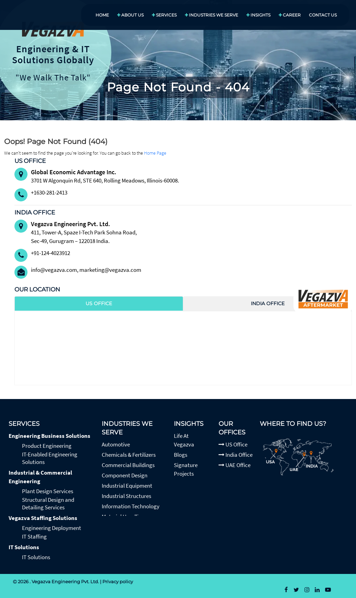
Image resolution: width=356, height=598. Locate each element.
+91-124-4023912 (50, 253)
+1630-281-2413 (49, 192)
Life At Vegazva (184, 440)
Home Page (155, 153)
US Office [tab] (99, 303)
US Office (233, 444)
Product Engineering (46, 446)
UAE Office (235, 465)
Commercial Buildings (128, 465)
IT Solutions (24, 547)
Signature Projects (186, 469)
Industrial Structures (126, 496)
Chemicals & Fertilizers (129, 454)
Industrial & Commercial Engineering (40, 477)
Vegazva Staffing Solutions (43, 518)
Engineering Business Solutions (49, 436)
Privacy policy (117, 581)
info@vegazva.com (54, 270)
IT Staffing (34, 536)
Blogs (180, 454)
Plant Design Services (47, 491)
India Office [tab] (268, 303)
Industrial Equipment (127, 485)
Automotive (116, 444)
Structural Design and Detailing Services (48, 503)
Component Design (124, 475)
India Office (236, 454)
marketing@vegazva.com (110, 270)
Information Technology (130, 506)
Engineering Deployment (51, 528)
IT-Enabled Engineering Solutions (49, 458)
